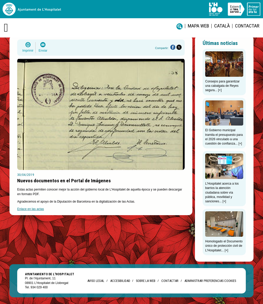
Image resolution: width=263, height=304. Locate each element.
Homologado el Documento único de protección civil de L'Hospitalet (223, 246)
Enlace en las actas (30, 209)
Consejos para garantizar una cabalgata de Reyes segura (222, 86)
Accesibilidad (120, 281)
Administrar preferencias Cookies (210, 281)
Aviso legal (95, 281)
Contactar (247, 26)
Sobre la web (145, 281)
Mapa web (198, 26)
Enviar (43, 50)
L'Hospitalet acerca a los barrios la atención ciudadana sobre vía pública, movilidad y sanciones (222, 192)
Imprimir (27, 50)
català (222, 26)
